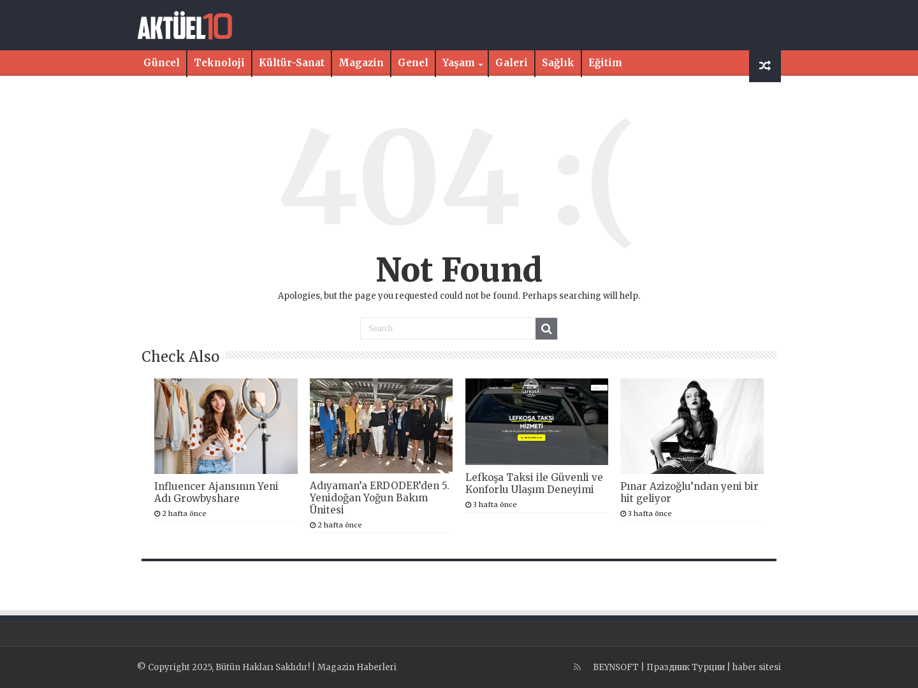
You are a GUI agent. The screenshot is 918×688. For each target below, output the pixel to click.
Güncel (161, 63)
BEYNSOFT (616, 667)
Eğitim (605, 63)
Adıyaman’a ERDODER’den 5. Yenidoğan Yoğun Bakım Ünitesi (379, 498)
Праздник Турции (685, 667)
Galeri (511, 63)
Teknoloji (219, 63)
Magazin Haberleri (357, 667)
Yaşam (458, 63)
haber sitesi (756, 667)
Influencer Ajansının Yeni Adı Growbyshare (216, 492)
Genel (413, 63)
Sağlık (558, 63)
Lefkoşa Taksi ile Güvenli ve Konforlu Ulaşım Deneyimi (534, 483)
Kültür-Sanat (291, 63)
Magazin (361, 63)
